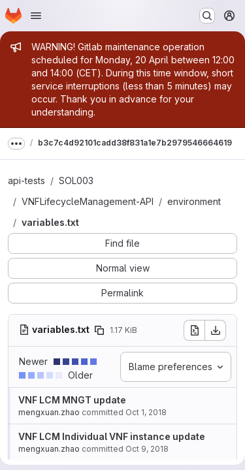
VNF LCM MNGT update (72, 399)
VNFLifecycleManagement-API (88, 201)
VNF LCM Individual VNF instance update (111, 436)
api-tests (26, 180)
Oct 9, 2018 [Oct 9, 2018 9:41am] (147, 449)
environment (194, 201)
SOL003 (76, 180)
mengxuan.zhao (49, 412)
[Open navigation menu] (35, 15)
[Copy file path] (99, 330)
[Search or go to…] (207, 16)
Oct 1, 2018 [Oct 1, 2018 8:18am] (146, 412)
